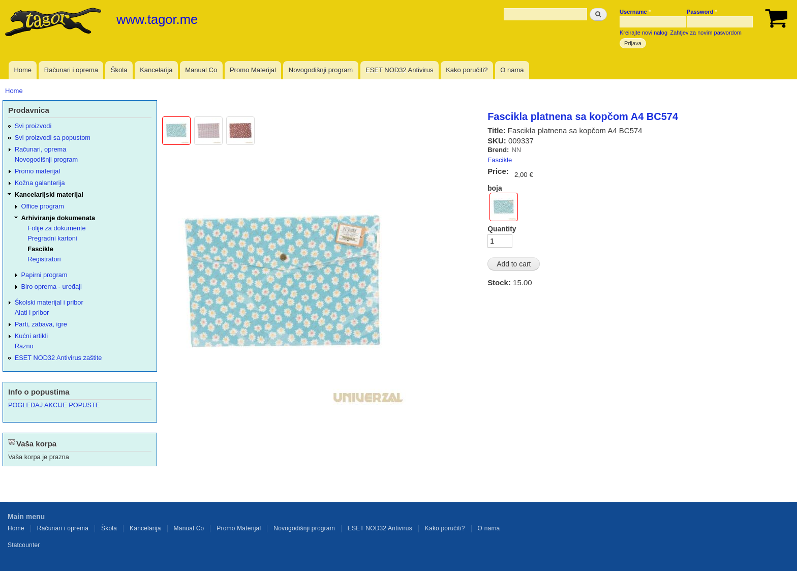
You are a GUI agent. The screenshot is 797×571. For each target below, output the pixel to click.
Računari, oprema (41, 149)
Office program (42, 206)
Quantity (501, 229)
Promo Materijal (253, 70)
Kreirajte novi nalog (643, 32)
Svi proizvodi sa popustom (52, 137)
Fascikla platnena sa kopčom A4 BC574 (582, 116)
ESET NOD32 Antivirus (399, 70)
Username (635, 12)
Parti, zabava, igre (41, 324)
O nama (512, 70)
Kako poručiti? (466, 70)
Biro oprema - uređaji (51, 286)
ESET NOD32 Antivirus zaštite (58, 358)
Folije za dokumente (56, 228)
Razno (24, 346)
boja (494, 188)
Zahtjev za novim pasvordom (706, 32)
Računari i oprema (71, 70)
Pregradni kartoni (52, 238)
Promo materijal (37, 171)
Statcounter (24, 545)
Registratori (43, 259)
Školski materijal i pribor (49, 302)
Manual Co (201, 70)
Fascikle (499, 160)
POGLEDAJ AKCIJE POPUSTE (54, 405)
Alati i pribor (32, 312)
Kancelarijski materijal (49, 194)
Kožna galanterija (40, 183)
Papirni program (44, 275)
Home (23, 70)
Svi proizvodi (33, 126)
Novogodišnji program (321, 70)
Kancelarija (156, 70)
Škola (119, 70)
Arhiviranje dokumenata (58, 218)
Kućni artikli (31, 336)
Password (702, 12)
